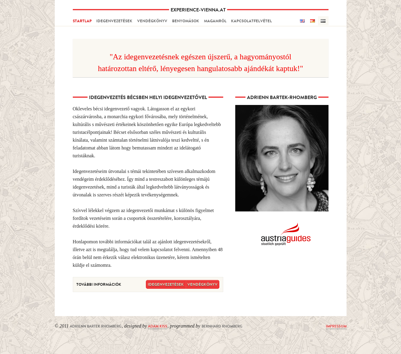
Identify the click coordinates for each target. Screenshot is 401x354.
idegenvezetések (114, 20)
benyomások (185, 20)
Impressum (336, 326)
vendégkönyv (152, 20)
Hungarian (323, 20)
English (302, 20)
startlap (82, 20)
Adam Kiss (157, 326)
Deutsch (312, 20)
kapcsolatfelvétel (251, 20)
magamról (215, 20)
